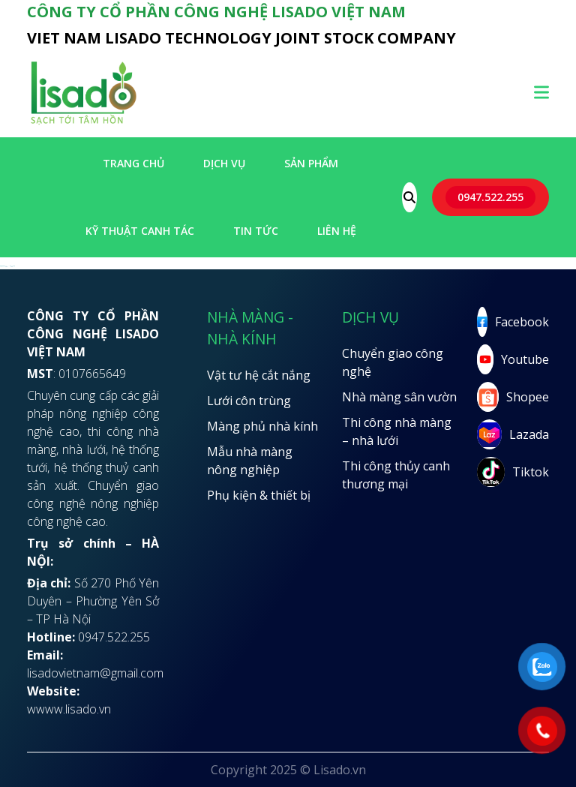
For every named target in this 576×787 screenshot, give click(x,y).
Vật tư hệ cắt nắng (258, 375)
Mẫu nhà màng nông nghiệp (249, 460)
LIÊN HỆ (336, 231)
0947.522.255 (491, 197)
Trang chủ (133, 163)
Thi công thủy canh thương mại (396, 475)
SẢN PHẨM (311, 163)
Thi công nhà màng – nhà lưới (397, 431)
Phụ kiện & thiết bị (258, 495)
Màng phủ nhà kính (262, 426)
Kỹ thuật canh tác (140, 231)
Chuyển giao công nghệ (392, 362)
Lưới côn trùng (249, 400)
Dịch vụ (224, 163)
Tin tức (255, 231)
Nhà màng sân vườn (399, 397)
